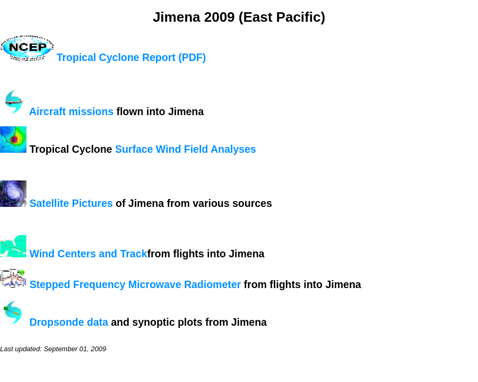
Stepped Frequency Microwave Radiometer (135, 284)
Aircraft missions (71, 111)
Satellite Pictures (70, 203)
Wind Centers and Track (88, 253)
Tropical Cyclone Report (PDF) (131, 57)
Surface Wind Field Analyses (185, 149)
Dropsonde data (68, 322)
